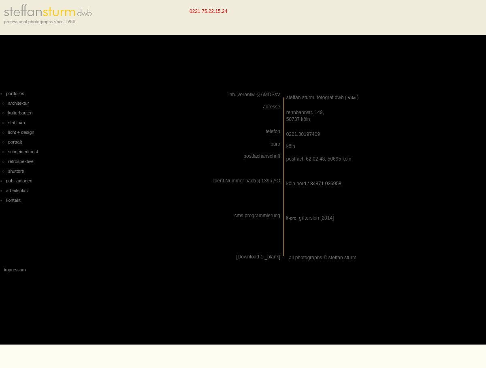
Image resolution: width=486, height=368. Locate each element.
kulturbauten (20, 112)
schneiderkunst (23, 151)
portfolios (15, 93)
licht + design (21, 132)
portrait (15, 142)
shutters (16, 171)
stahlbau (16, 122)
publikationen (19, 180)
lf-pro (291, 218)
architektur (18, 103)
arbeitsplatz (17, 190)
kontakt (13, 200)
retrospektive (21, 161)
